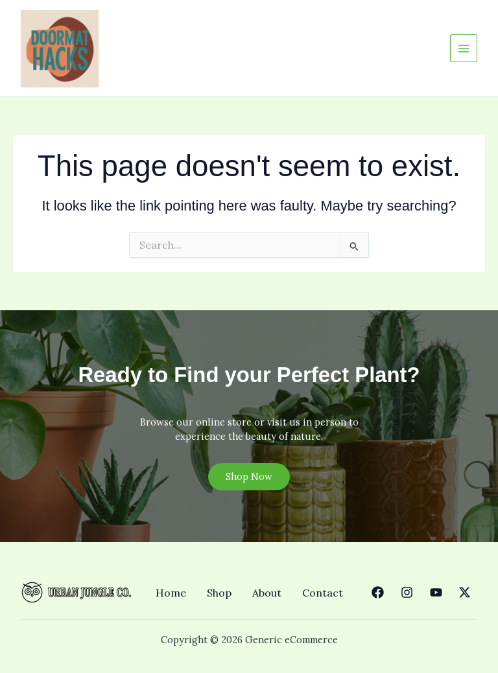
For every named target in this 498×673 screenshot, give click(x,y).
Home (171, 592)
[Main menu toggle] (463, 48)
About (266, 592)
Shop (219, 592)
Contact (322, 592)
